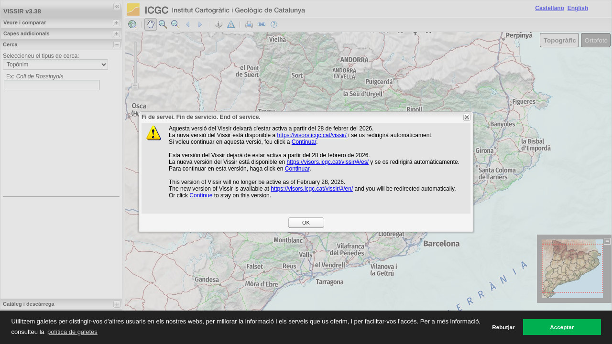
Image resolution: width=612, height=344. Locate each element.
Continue (200, 195)
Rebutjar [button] (503, 327)
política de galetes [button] (72, 331)
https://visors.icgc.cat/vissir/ (312, 135)
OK (306, 223)
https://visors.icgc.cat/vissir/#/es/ (328, 162)
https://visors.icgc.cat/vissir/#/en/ (312, 188)
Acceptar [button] (562, 327)
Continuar (304, 142)
